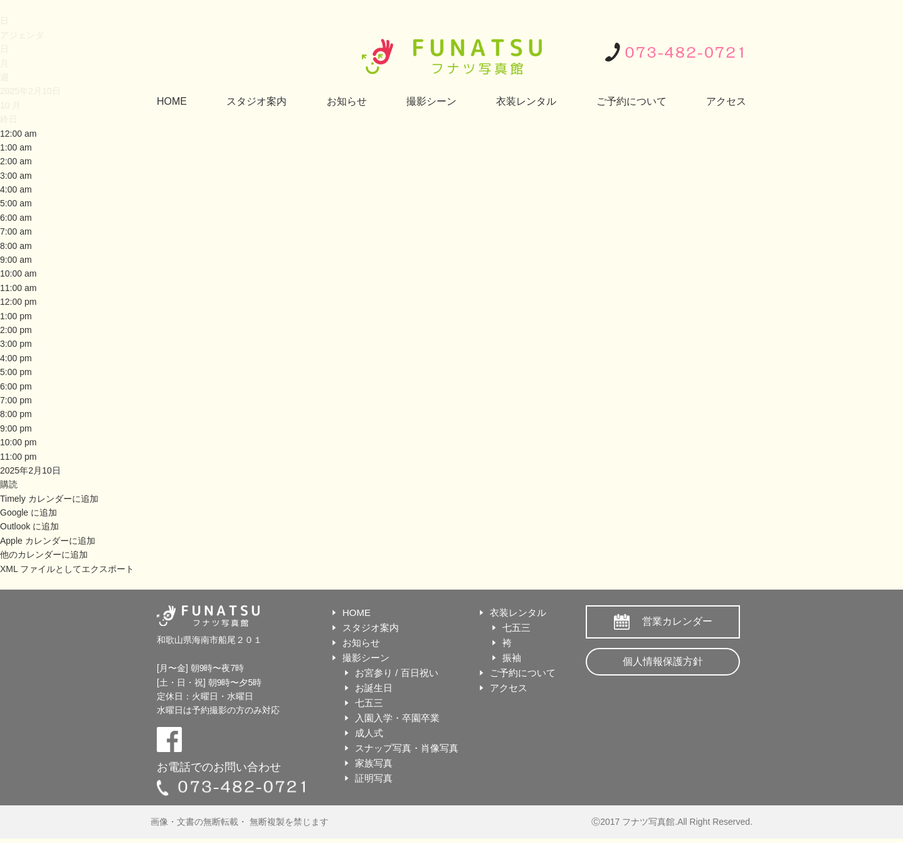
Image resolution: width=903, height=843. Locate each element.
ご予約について (631, 101)
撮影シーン (431, 101)
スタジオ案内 (256, 101)
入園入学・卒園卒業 (397, 718)
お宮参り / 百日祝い (396, 672)
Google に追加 (28, 512)
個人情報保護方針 (663, 661)
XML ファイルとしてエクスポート (67, 569)
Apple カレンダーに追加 (47, 541)
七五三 (369, 702)
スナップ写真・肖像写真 (406, 748)
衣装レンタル (526, 101)
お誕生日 (374, 687)
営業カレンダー (677, 621)
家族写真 (374, 763)
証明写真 (374, 778)
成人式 (369, 733)
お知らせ (347, 101)
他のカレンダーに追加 (44, 554)
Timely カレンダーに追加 (49, 499)
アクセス (726, 101)
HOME (172, 101)
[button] (9, 484)
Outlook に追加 (29, 526)
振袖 (511, 657)
